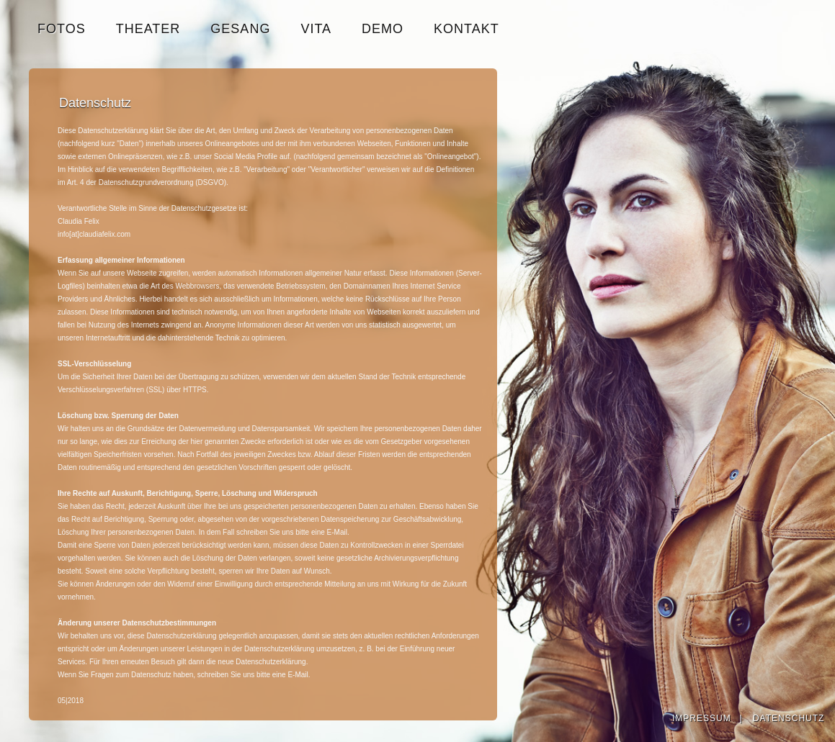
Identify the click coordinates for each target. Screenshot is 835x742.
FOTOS (61, 29)
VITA (315, 29)
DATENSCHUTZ (788, 718)
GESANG (240, 29)
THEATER (148, 29)
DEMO (382, 29)
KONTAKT (466, 29)
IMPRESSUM (701, 718)
